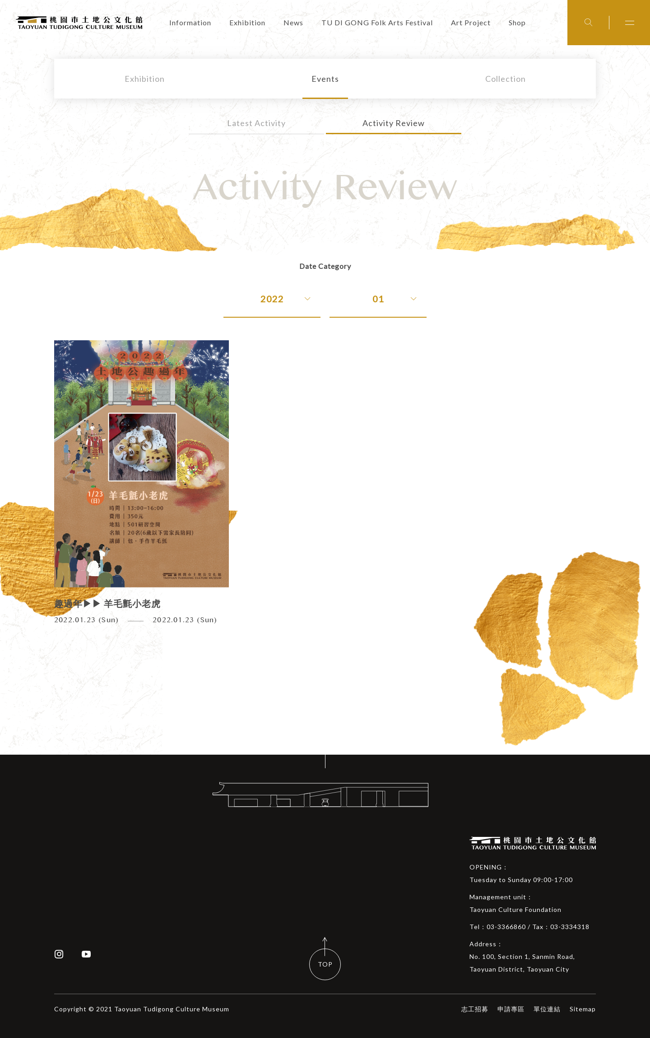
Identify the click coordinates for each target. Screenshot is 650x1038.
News (293, 22)
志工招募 (474, 1009)
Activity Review (393, 123)
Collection (505, 79)
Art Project (471, 22)
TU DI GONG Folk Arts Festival (377, 22)
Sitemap (583, 1009)
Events (325, 79)
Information (190, 22)
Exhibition (247, 22)
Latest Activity (256, 123)
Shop (517, 22)
